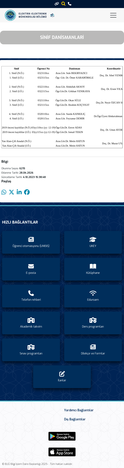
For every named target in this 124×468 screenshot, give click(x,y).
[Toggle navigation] (113, 15)
